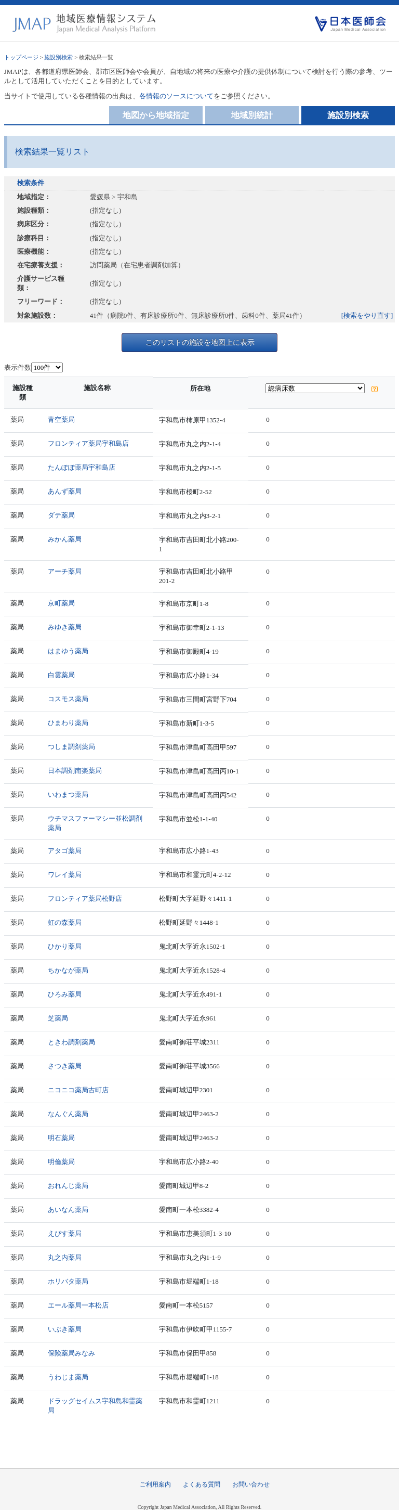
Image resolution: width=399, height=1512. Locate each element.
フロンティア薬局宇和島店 (88, 443)
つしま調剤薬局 (71, 747)
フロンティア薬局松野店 (85, 898)
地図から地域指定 (156, 115)
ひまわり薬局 (68, 723)
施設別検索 (58, 57)
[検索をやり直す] (367, 315)
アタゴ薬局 (65, 851)
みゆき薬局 (65, 627)
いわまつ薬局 (68, 794)
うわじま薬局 (68, 1377)
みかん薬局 (65, 539)
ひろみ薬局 (65, 994)
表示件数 (17, 367)
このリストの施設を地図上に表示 (200, 342)
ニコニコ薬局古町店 (78, 1090)
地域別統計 (252, 115)
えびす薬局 (65, 1233)
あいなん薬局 (68, 1209)
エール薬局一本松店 (78, 1305)
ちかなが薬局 (68, 970)
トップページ (21, 57)
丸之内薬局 (65, 1257)
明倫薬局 (61, 1162)
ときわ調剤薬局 (71, 1042)
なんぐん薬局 (68, 1114)
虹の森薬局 (65, 922)
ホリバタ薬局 (68, 1281)
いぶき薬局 (65, 1329)
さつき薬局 (65, 1066)
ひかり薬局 (65, 946)
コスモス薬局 (68, 699)
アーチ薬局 (65, 571)
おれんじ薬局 (68, 1186)
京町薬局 (61, 603)
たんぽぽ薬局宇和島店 (81, 467)
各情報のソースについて (176, 96)
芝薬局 (58, 1018)
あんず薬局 (65, 491)
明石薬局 (61, 1138)
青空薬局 (61, 419)
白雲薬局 (61, 675)
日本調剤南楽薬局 (75, 770)
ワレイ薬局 (65, 874)
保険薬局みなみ (71, 1353)
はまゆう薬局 (68, 651)
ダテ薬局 (61, 515)
